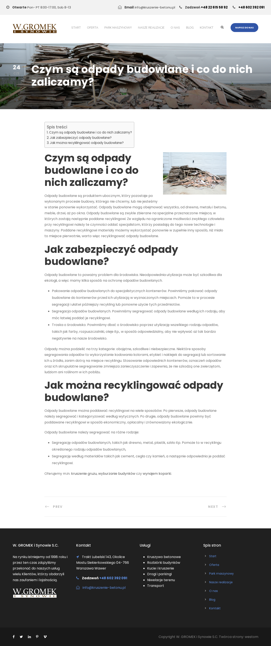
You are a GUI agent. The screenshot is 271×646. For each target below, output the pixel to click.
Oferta (92, 28)
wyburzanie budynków (116, 473)
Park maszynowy (118, 28)
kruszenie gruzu (84, 473)
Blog (190, 28)
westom (251, 636)
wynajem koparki (157, 473)
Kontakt (206, 28)
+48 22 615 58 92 (214, 7)
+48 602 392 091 (251, 7)
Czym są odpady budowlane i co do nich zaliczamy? (90, 132)
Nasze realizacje (151, 28)
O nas (175, 28)
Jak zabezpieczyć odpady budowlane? (81, 137)
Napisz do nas (244, 27)
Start (76, 28)
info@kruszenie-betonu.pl (104, 587)
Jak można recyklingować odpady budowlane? (87, 143)
